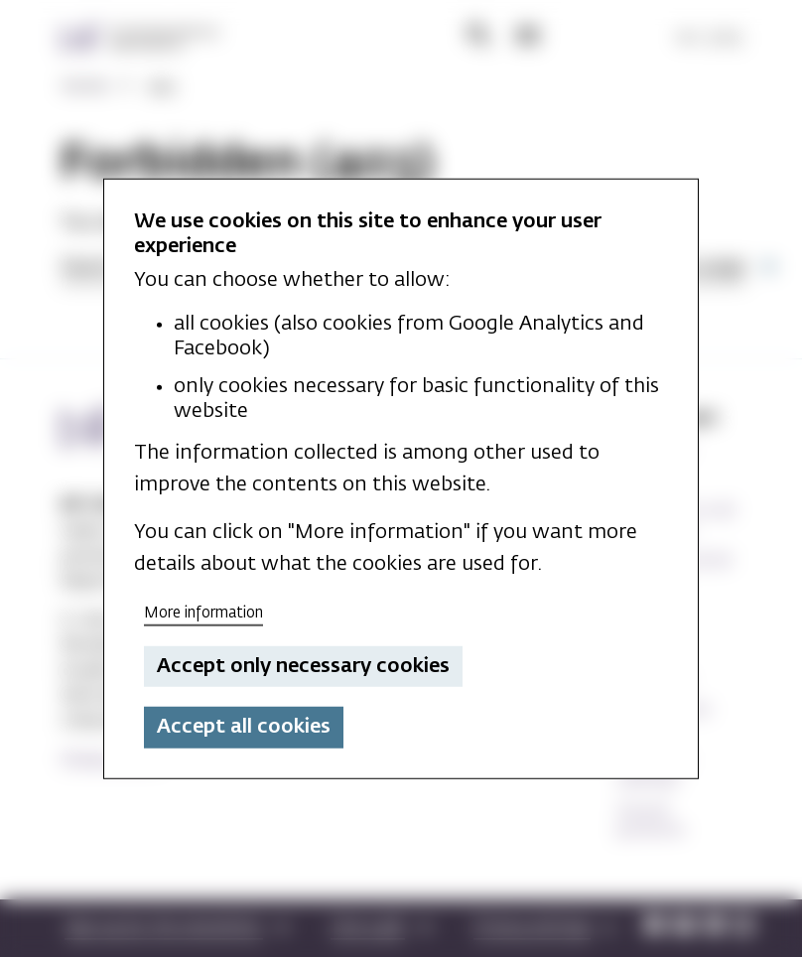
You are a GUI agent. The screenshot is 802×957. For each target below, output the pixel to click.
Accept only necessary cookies (303, 666)
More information (203, 613)
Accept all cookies (244, 727)
